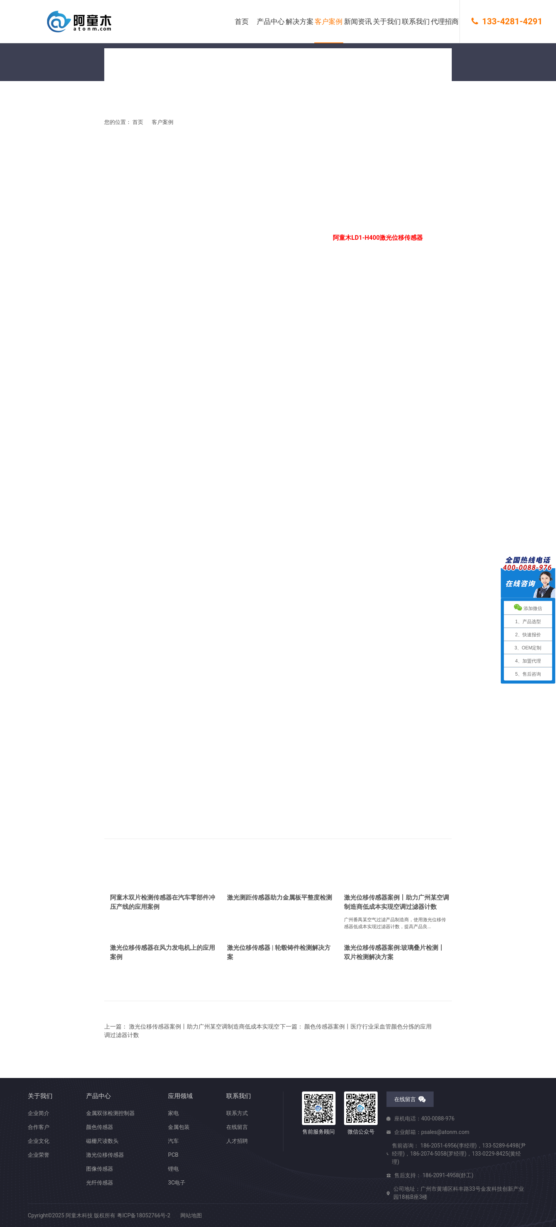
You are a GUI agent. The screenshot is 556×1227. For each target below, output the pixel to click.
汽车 (173, 1141)
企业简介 (38, 1113)
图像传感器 (99, 1169)
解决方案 (300, 21)
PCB (173, 1155)
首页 (242, 21)
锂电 (173, 1169)
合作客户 (38, 1127)
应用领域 (180, 1096)
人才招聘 (237, 1141)
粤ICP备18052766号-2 (143, 1215)
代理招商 (445, 21)
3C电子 (176, 1183)
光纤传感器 (99, 1183)
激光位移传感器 (105, 1155)
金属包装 (179, 1127)
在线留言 (237, 1127)
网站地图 (191, 1215)
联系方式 (237, 1113)
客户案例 (328, 21)
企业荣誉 (38, 1155)
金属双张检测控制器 (110, 1113)
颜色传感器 (99, 1127)
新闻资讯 (358, 21)
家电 (173, 1113)
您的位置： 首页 (123, 127)
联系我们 (416, 21)
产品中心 (271, 21)
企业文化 (38, 1141)
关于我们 (387, 21)
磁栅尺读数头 (102, 1141)
